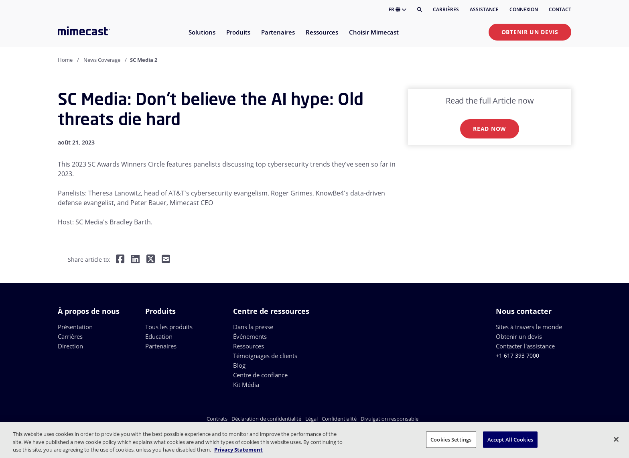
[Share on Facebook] (120, 260)
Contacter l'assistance (525, 346)
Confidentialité (339, 418)
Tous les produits (169, 327)
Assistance (484, 9)
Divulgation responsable (389, 418)
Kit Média (246, 385)
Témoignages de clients (265, 356)
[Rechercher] (419, 9)
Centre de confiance (260, 375)
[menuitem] (201, 37)
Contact (560, 9)
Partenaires (161, 346)
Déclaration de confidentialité (266, 418)
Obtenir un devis (529, 32)
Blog (239, 365)
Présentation (75, 327)
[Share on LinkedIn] (135, 260)
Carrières (446, 9)
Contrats (217, 418)
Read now (489, 128)
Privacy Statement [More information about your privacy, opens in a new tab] (238, 449)
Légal (311, 418)
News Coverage (101, 59)
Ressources (248, 346)
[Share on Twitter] (150, 260)
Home (65, 59)
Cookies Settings (450, 439)
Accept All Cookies (510, 439)
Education (158, 336)
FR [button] (397, 9)
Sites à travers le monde (529, 327)
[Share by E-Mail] (166, 260)
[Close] (616, 439)
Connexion (523, 9)
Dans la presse (253, 327)
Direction (70, 346)
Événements (250, 336)
